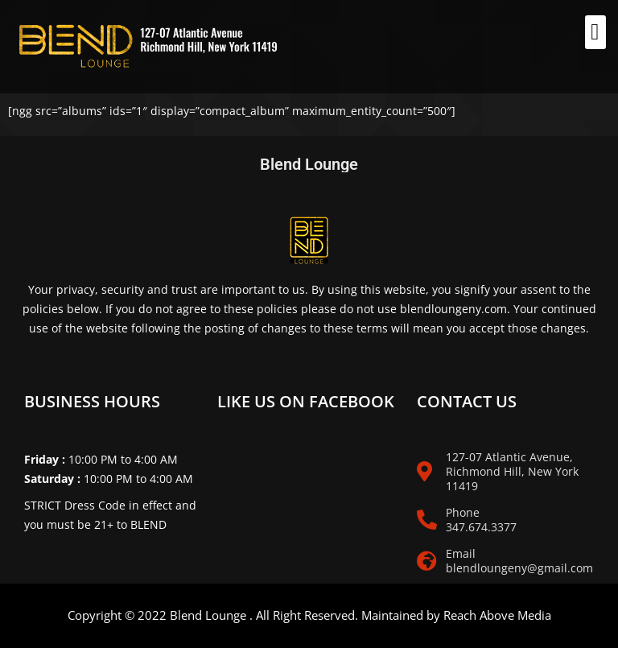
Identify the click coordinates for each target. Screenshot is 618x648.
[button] (595, 32)
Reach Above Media (497, 615)
